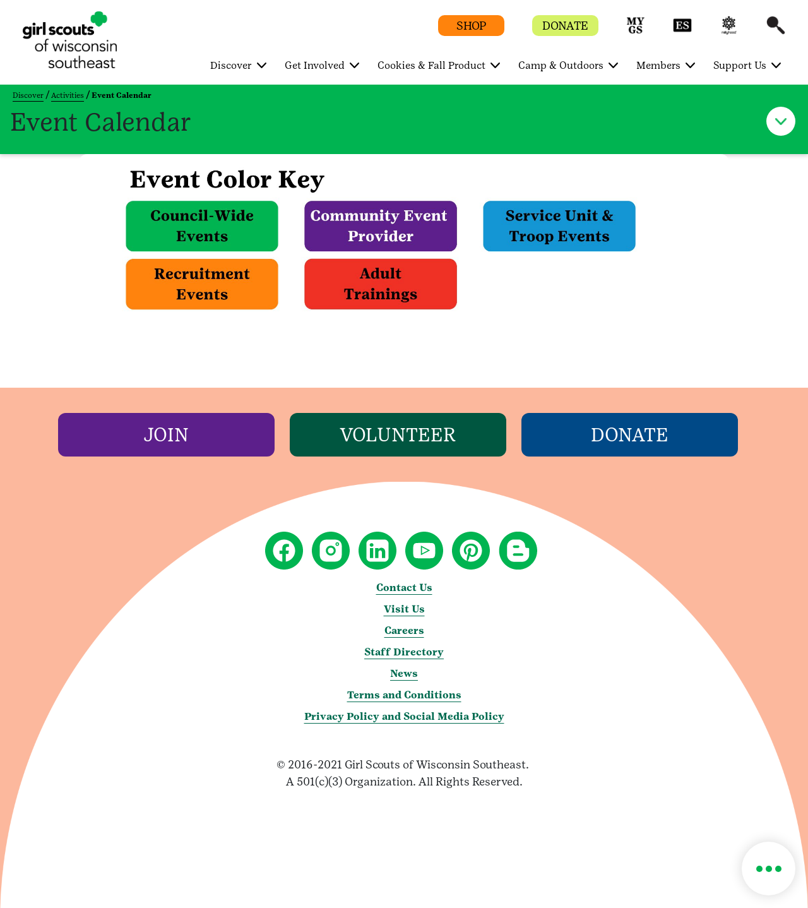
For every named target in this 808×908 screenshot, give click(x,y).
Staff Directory (404, 652)
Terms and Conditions (404, 695)
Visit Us (404, 609)
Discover (28, 95)
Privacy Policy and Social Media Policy (404, 716)
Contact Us (404, 588)
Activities (67, 95)
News (404, 673)
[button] (635, 31)
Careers (404, 630)
